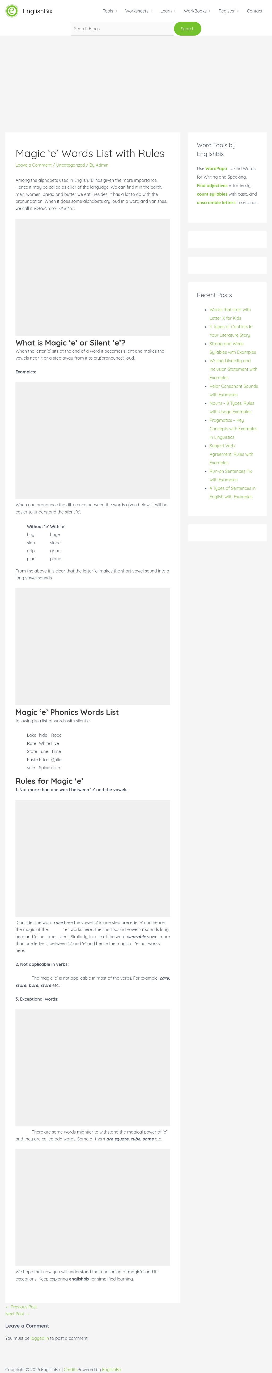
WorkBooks (195, 11)
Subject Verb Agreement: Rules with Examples (231, 454)
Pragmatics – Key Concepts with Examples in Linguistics (233, 429)
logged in (40, 1338)
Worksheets (136, 11)
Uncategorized (70, 165)
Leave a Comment (33, 165)
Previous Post (21, 1306)
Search (187, 28)
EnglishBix (38, 11)
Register (227, 11)
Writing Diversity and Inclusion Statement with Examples (233, 369)
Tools (108, 11)
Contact (254, 11)
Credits (71, 1369)
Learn (166, 11)
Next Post (17, 1313)
